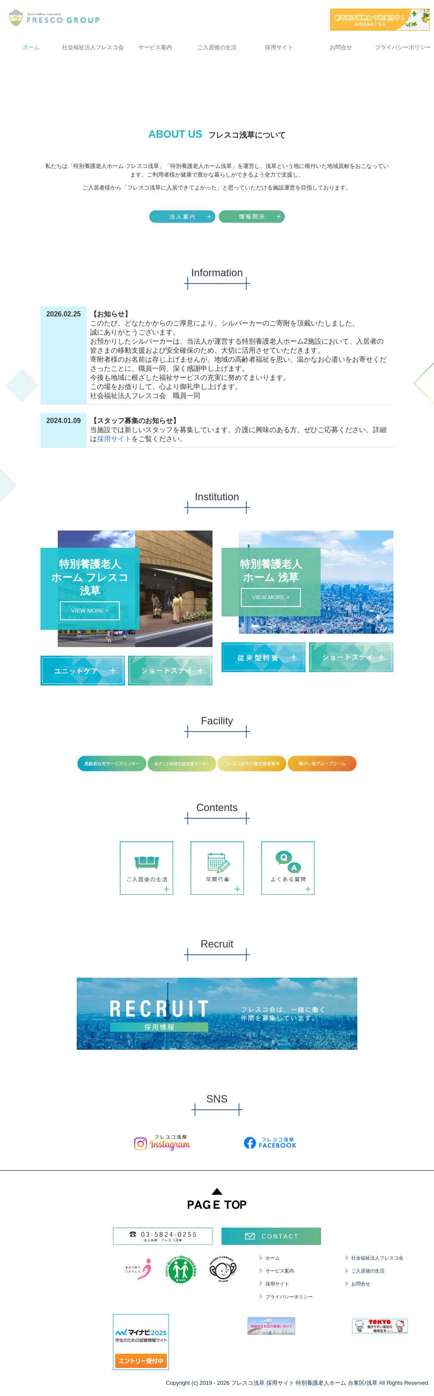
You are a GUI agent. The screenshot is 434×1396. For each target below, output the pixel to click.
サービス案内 (155, 47)
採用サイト (279, 47)
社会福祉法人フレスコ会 (93, 47)
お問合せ (341, 47)
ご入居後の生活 (217, 47)
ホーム (31, 47)
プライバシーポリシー (403, 47)
